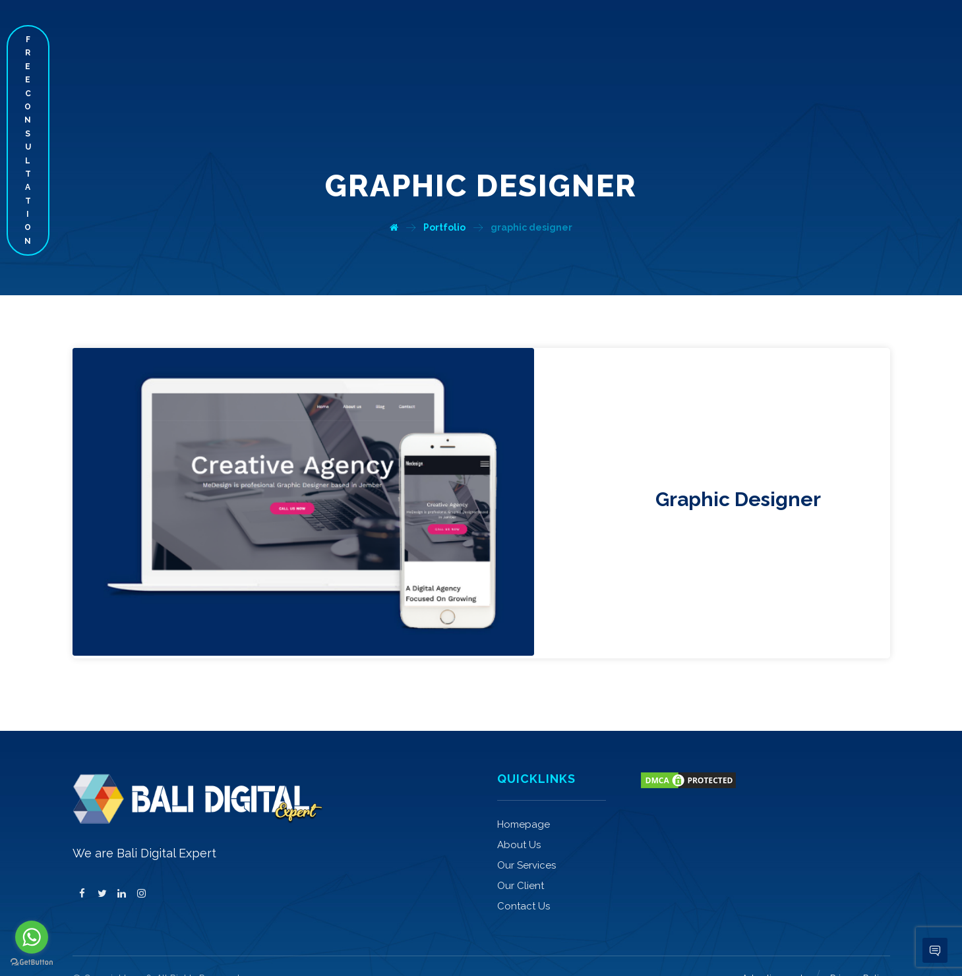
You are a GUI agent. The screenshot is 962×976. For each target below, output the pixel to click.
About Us (519, 807)
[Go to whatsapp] (31, 937)
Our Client (520, 848)
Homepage (523, 787)
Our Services (526, 828)
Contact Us (523, 869)
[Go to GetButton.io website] (32, 962)
